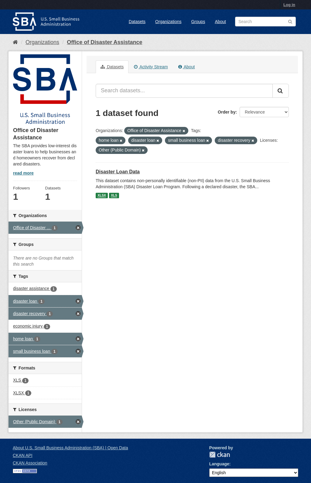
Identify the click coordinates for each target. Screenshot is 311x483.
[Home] (15, 42)
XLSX (101, 195)
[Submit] (280, 91)
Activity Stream (151, 66)
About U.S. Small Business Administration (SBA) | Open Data (70, 447)
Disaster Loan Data (118, 171)
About (220, 21)
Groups (198, 21)
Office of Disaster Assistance (104, 42)
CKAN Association (30, 463)
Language (219, 463)
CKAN (219, 454)
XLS (114, 195)
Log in (289, 4)
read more (23, 173)
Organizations (168, 21)
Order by (226, 112)
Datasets (137, 21)
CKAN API (22, 455)
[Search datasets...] (184, 91)
